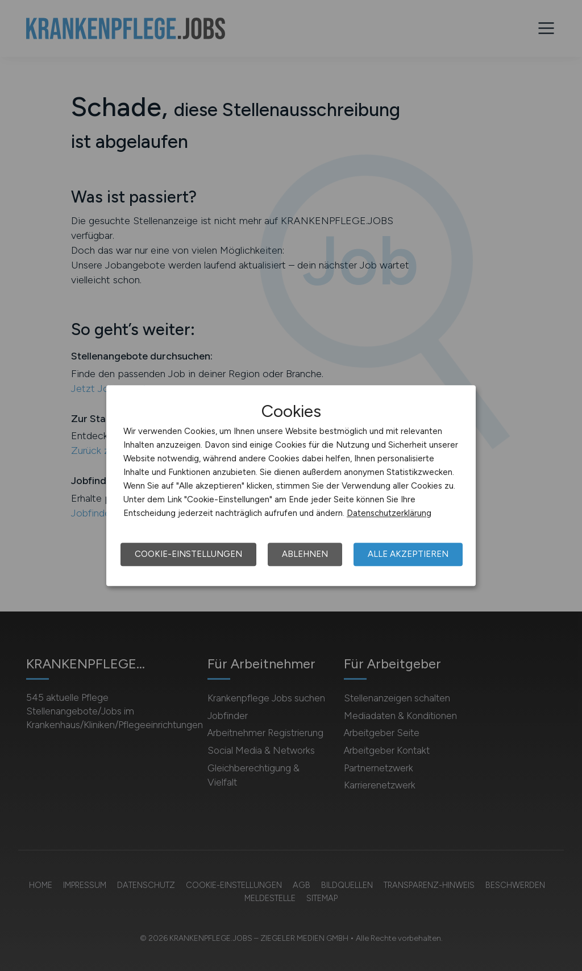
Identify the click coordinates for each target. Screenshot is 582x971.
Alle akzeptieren (408, 554)
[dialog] (291, 485)
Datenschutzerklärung (389, 513)
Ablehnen (305, 554)
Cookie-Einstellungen (188, 554)
